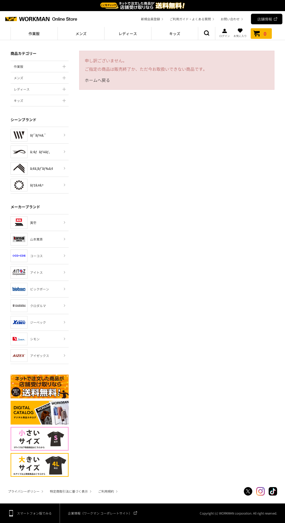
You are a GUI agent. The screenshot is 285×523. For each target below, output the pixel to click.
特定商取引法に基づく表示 (69, 491)
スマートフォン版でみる (34, 513)
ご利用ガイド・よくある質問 (190, 19)
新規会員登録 (150, 19)
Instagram (260, 491)
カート (261, 33)
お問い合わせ (230, 19)
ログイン (224, 32)
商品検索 (206, 33)
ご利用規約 (106, 491)
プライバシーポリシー (24, 491)
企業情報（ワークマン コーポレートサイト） (100, 513)
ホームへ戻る (97, 80)
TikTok (273, 491)
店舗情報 (264, 19)
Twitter (248, 491)
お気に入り (240, 32)
